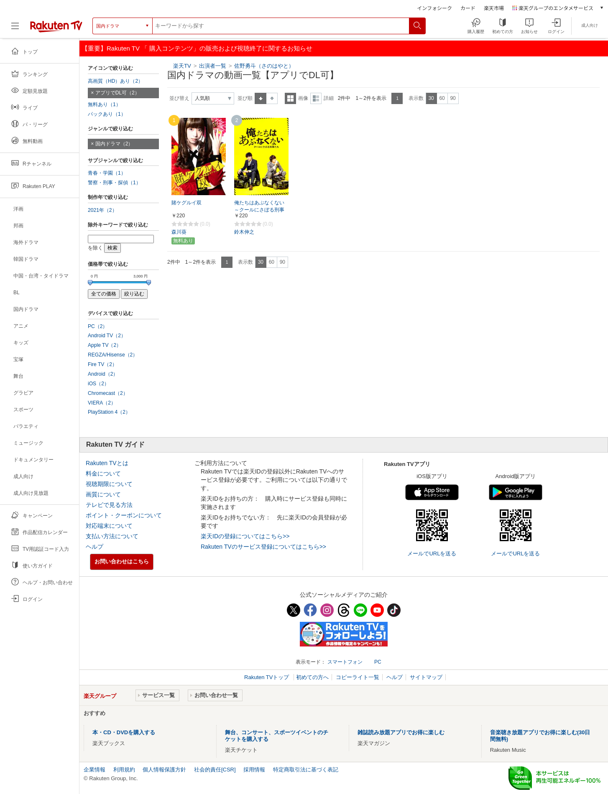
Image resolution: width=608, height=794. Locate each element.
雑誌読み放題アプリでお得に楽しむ (401, 732)
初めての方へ (312, 677)
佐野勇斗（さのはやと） (264, 66)
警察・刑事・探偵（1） (114, 183)
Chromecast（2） (108, 393)
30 (431, 98)
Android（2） (103, 374)
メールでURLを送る (431, 553)
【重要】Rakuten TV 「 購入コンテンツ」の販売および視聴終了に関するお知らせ (197, 48)
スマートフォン (345, 662)
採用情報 (254, 769)
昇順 (260, 98)
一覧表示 (290, 98)
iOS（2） (98, 384)
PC (377, 662)
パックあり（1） (107, 114)
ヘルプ (94, 546)
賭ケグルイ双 (186, 203)
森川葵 (178, 232)
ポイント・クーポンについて (124, 515)
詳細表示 (316, 98)
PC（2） (98, 326)
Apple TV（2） (104, 345)
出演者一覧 (212, 66)
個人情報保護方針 (164, 769)
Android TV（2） (107, 335)
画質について (103, 494)
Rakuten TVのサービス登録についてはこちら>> (263, 546)
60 (442, 98)
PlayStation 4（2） (109, 412)
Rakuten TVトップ (267, 677)
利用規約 (124, 769)
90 (452, 98)
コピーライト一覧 (357, 677)
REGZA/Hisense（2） (113, 355)
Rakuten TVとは (107, 463)
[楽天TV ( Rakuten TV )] (56, 26)
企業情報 (94, 769)
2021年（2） (102, 210)
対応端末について (109, 525)
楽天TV (182, 66)
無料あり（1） (104, 104)
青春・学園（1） (107, 173)
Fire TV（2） (102, 364)
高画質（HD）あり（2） (115, 81)
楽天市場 (494, 7)
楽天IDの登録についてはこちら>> (245, 536)
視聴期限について (109, 484)
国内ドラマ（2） (114, 144)
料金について (103, 473)
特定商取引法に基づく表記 (305, 769)
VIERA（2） (102, 403)
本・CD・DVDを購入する (123, 732)
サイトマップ (426, 677)
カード (467, 7)
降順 (272, 98)
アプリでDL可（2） (117, 93)
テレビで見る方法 (109, 504)
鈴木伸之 (244, 232)
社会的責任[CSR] (215, 769)
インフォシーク (434, 7)
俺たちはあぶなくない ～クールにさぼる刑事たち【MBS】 (259, 210)
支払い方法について (112, 536)
